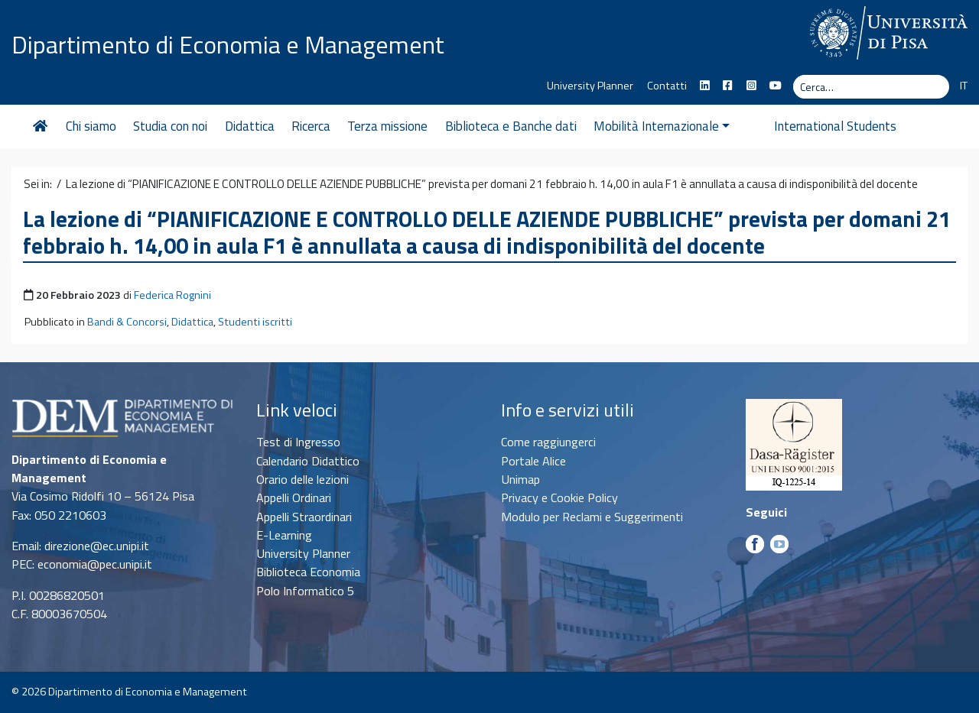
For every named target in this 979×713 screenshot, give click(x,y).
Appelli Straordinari (304, 516)
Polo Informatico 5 (305, 591)
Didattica (250, 126)
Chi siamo (91, 126)
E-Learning (284, 535)
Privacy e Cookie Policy (559, 497)
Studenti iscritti (255, 321)
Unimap (520, 479)
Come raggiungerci (548, 442)
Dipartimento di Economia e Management (227, 44)
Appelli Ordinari (293, 497)
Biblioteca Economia (308, 571)
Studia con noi (170, 126)
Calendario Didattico (307, 461)
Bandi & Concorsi (127, 321)
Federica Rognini (172, 295)
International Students (808, 126)
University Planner (590, 85)
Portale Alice (533, 461)
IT (964, 85)
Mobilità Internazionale (662, 126)
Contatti (667, 85)
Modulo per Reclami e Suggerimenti (592, 516)
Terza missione (387, 126)
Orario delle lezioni (302, 479)
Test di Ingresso (298, 442)
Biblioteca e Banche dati (511, 126)
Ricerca (310, 126)
